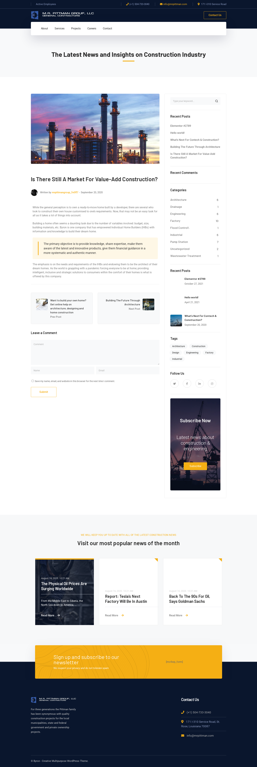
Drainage (176, 206)
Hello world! (177, 132)
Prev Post (55, 316)
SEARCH (216, 101)
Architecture (178, 199)
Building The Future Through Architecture (195, 146)
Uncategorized (180, 249)
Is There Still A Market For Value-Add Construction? (192, 155)
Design (175, 352)
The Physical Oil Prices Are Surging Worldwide (64, 586)
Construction (198, 346)
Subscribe (195, 466)
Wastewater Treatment (185, 256)
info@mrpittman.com (175, 4)
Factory (175, 220)
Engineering (178, 213)
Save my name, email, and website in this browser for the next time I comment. (75, 381)
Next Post (134, 308)
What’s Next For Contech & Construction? (194, 139)
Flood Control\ (179, 227)
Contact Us (215, 15)
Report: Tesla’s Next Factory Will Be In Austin (126, 599)
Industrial (176, 235)
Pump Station (179, 242)
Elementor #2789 (180, 125)
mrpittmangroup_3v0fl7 (65, 192)
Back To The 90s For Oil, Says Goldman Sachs (189, 599)
